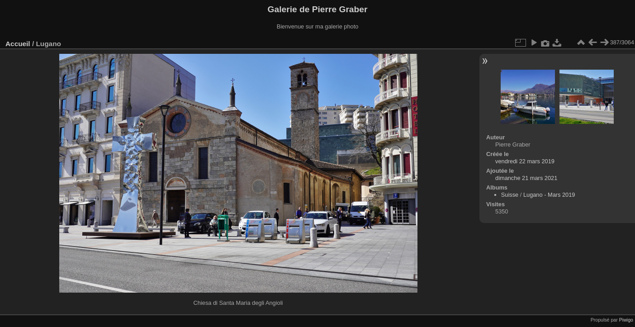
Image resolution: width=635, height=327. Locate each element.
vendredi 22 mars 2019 (524, 161)
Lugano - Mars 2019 (549, 194)
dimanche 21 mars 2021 (526, 178)
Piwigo (626, 319)
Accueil (17, 43)
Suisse (509, 194)
